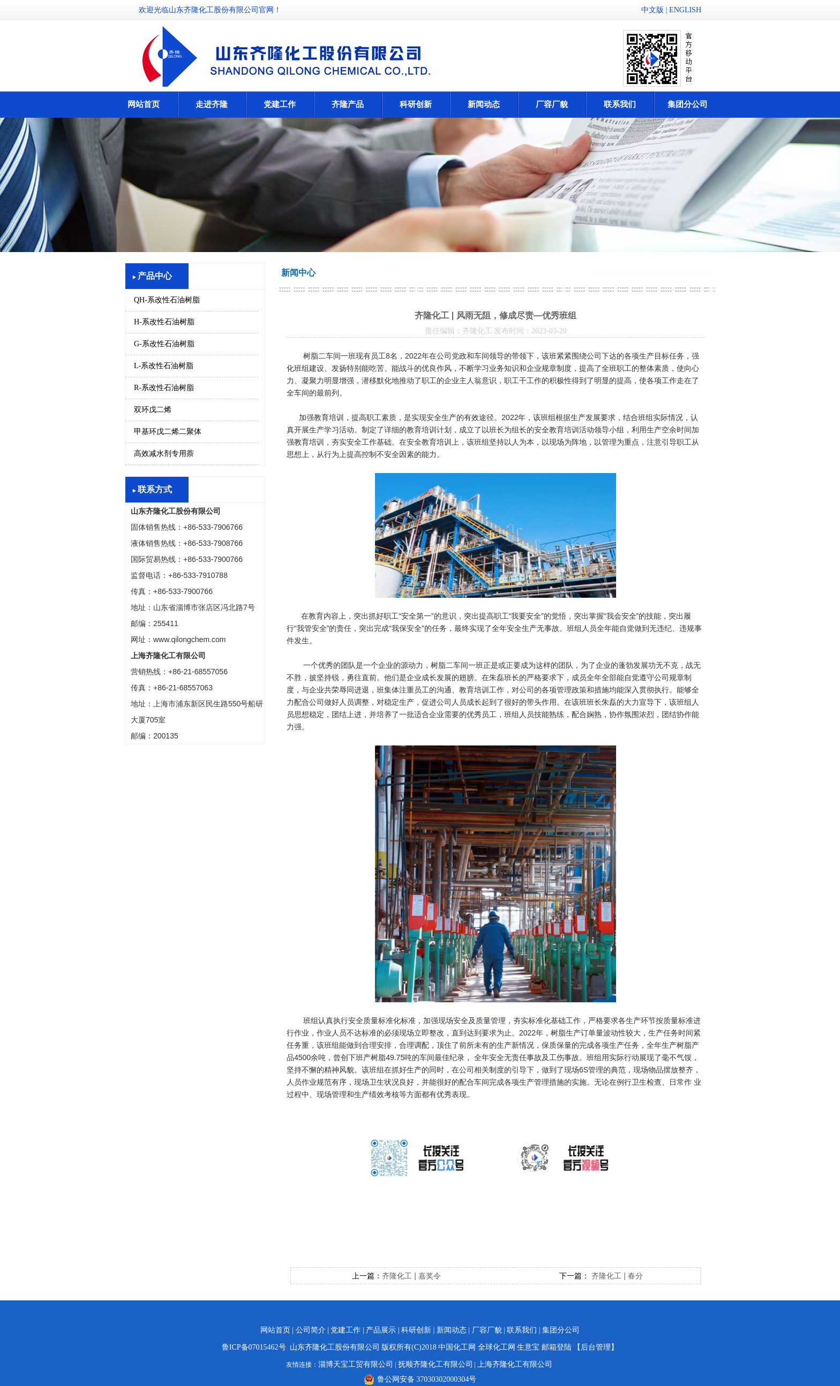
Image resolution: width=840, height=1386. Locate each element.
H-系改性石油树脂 (164, 322)
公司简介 (311, 1330)
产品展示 (381, 1330)
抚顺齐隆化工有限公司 (435, 1364)
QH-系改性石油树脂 (167, 300)
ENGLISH (685, 10)
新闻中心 (298, 272)
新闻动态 (484, 104)
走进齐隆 (212, 104)
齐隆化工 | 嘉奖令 (411, 1275)
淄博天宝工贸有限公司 (355, 1364)
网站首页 (144, 104)
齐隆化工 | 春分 (615, 1275)
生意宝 (528, 1347)
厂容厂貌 (552, 104)
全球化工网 (496, 1347)
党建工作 (280, 104)
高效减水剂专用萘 (164, 454)
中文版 (652, 10)
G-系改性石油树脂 (164, 344)
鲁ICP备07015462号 (254, 1347)
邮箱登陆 (557, 1347)
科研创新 (416, 104)
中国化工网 (457, 1347)
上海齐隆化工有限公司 (514, 1364)
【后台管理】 (595, 1347)
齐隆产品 (348, 104)
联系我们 (620, 104)
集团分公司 (688, 104)
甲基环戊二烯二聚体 (167, 432)
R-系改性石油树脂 (164, 388)
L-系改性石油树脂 (163, 366)
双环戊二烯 (152, 410)
